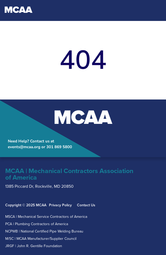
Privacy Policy (60, 205)
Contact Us (86, 205)
